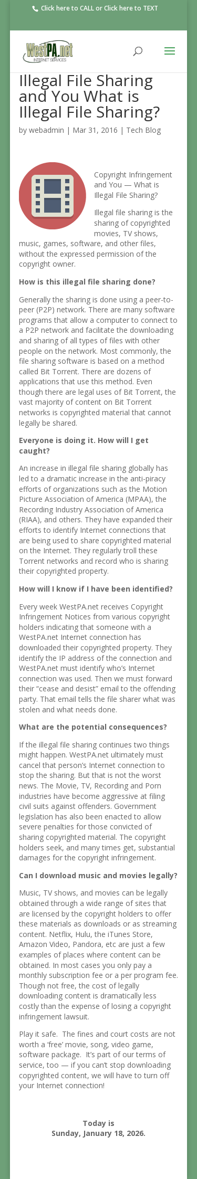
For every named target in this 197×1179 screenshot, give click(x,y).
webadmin (46, 130)
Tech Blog (143, 130)
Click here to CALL (66, 8)
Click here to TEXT (131, 8)
